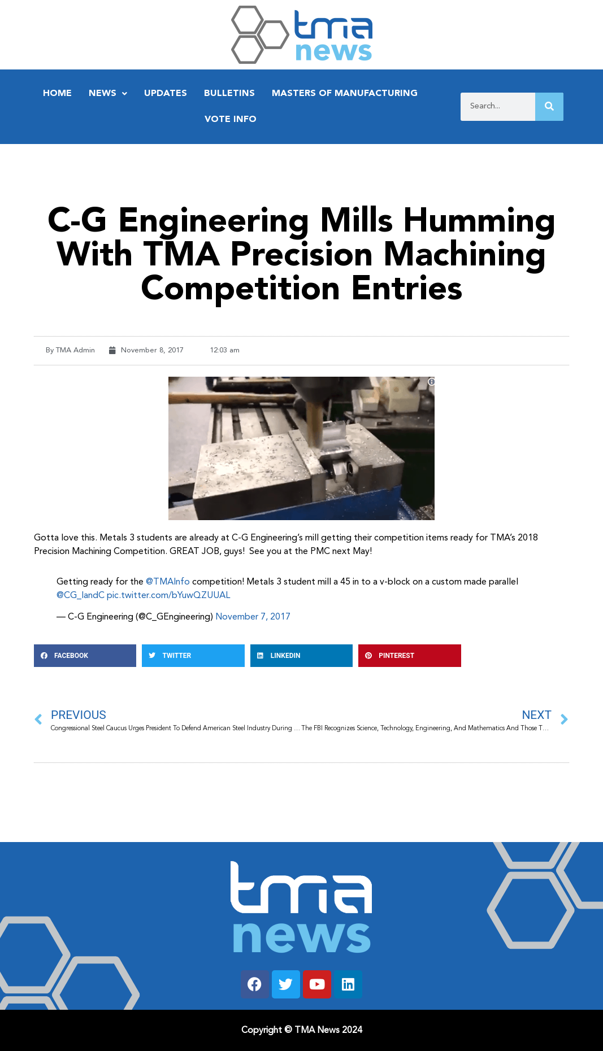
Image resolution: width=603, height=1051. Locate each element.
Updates (165, 93)
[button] (85, 655)
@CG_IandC (81, 595)
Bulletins (229, 93)
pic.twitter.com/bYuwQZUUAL (168, 595)
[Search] (549, 107)
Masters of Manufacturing (345, 93)
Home (57, 93)
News (108, 93)
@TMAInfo (168, 582)
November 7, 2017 (252, 617)
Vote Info (231, 119)
